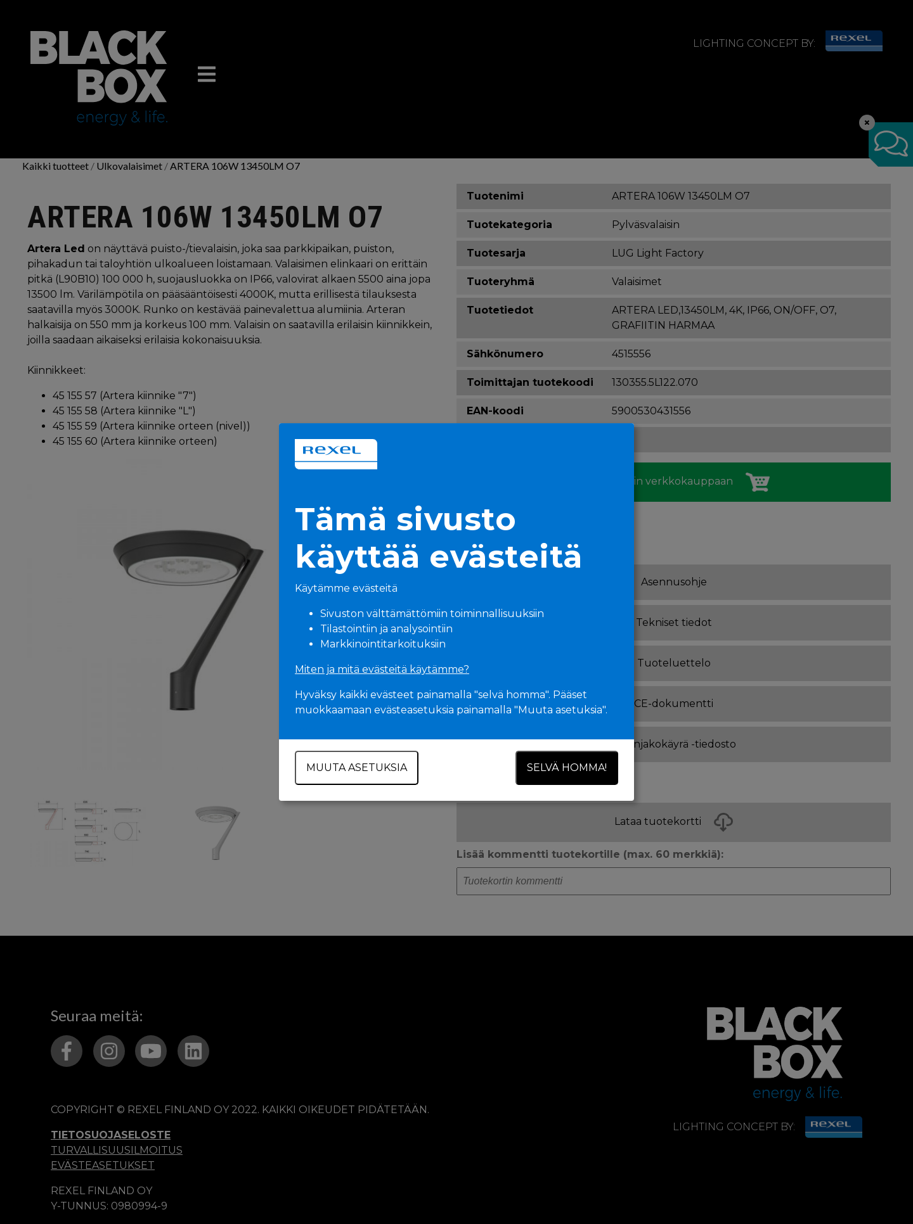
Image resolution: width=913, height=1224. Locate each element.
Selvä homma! (567, 768)
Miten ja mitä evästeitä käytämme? (382, 669)
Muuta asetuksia (356, 768)
